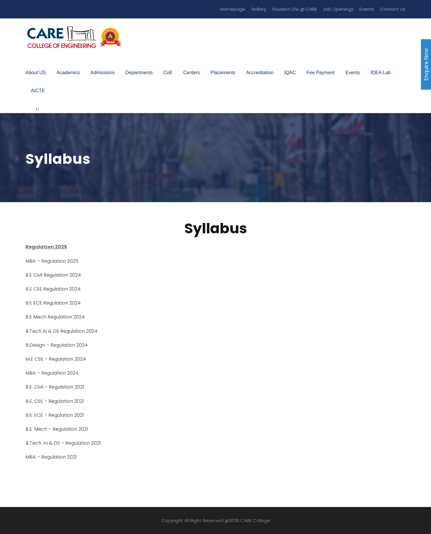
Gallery (258, 9)
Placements (222, 72)
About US (36, 72)
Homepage (232, 9)
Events (366, 9)
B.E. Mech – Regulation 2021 (57, 429)
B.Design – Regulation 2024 (57, 345)
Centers (191, 72)
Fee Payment (321, 72)
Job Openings (338, 9)
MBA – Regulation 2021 (51, 457)
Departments (139, 72)
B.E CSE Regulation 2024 (53, 289)
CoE (167, 72)
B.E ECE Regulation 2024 (53, 303)
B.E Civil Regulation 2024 (53, 275)
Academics (68, 72)
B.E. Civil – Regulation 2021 (55, 387)
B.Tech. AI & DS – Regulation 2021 (63, 443)
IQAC (290, 72)
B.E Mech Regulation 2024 (55, 316)
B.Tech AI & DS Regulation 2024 (62, 331)
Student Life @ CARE (294, 9)
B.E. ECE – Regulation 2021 (55, 415)
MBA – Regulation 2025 (52, 261)
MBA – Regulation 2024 (52, 373)
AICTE (38, 90)
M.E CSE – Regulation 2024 (56, 359)
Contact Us (392, 9)
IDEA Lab (381, 72)
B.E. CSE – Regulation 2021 (55, 401)
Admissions (103, 72)
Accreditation (260, 72)
